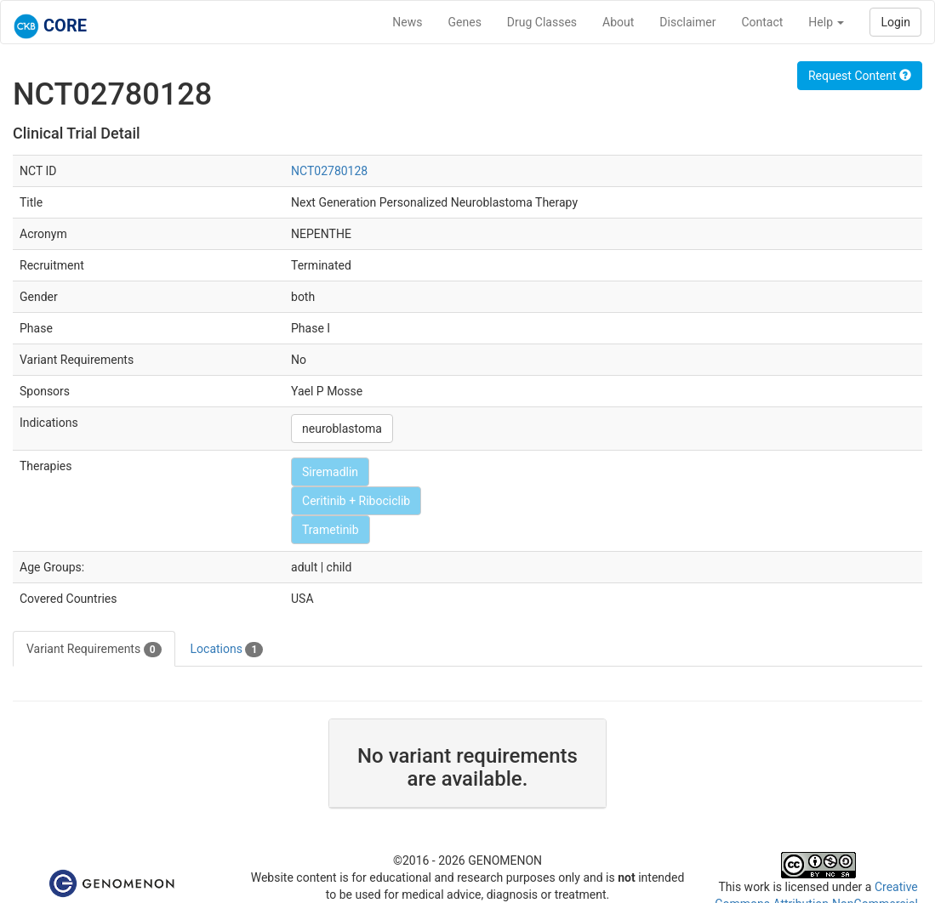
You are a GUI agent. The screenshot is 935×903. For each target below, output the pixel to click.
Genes (465, 22)
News (407, 22)
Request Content (859, 75)
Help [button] (826, 22)
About (618, 22)
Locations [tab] (227, 649)
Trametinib (330, 530)
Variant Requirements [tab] (94, 649)
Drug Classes (542, 22)
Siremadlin (330, 472)
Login (895, 22)
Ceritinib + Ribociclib (356, 501)
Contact (762, 22)
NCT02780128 (329, 171)
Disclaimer (687, 22)
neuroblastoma (342, 428)
